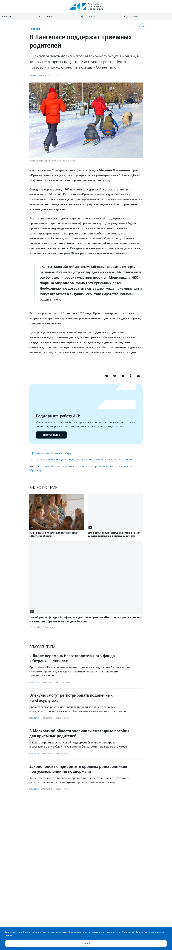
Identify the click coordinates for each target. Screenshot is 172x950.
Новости (34, 28)
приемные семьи (82, 459)
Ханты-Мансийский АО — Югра (53, 453)
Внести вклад (51, 435)
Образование (50, 627)
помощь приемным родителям (53, 459)
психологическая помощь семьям (112, 459)
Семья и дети (36, 75)
